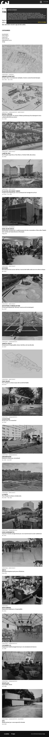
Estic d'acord (42, 22)
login (13, 734)
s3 (2, 8)
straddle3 (6, 734)
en (44, 1)
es (46, 1)
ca (47, 1)
